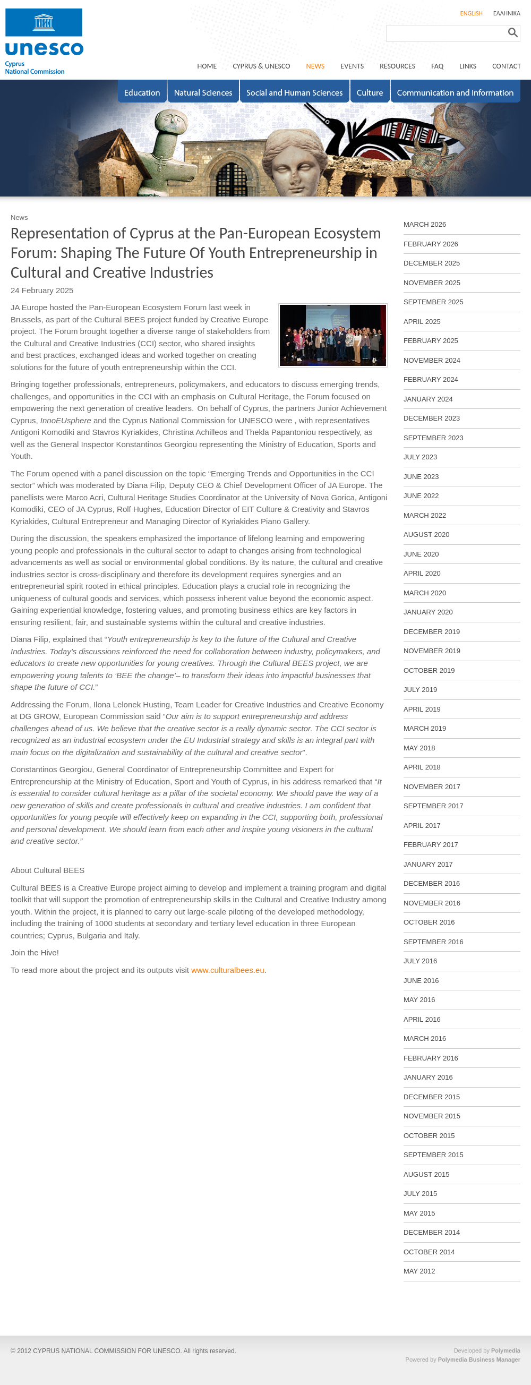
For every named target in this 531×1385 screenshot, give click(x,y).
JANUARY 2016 (428, 1077)
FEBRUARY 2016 (431, 1058)
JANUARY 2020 (428, 612)
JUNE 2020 (421, 554)
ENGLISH (471, 13)
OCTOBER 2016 (429, 922)
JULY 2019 (420, 690)
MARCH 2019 (425, 728)
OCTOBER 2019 (429, 670)
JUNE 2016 (421, 981)
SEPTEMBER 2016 (434, 942)
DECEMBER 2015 (432, 1097)
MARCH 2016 (425, 1038)
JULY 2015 (420, 1194)
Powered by (463, 1359)
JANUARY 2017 (428, 864)
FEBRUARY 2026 (431, 244)
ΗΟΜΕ (207, 66)
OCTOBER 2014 (429, 1252)
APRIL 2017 (422, 826)
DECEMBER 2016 (432, 883)
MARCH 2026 (425, 224)
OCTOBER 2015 (429, 1136)
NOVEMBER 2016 (432, 903)
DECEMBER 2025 (432, 263)
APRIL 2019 (422, 709)
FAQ (437, 66)
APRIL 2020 (422, 573)
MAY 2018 (419, 748)
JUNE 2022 (421, 496)
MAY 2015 (419, 1213)
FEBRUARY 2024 (431, 379)
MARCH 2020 (425, 593)
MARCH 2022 (425, 515)
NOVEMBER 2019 (432, 651)
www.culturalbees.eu (227, 969)
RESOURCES (397, 66)
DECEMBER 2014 (432, 1232)
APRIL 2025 (422, 322)
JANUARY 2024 (428, 399)
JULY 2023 (420, 457)
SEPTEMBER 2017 (434, 806)
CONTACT (506, 66)
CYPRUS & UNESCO (261, 66)
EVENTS (352, 66)
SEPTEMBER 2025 (434, 302)
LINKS (467, 66)
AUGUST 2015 (426, 1174)
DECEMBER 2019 (432, 632)
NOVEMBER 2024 (432, 360)
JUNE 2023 (421, 477)
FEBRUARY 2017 (431, 845)
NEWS (315, 66)
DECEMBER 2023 (432, 418)
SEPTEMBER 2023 (434, 438)
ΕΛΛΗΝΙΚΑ (506, 13)
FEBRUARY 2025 (431, 341)
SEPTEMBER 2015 (434, 1155)
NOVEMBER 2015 (432, 1116)
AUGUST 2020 (426, 534)
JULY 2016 (420, 961)
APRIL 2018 (422, 767)
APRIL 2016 (422, 1019)
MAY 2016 (419, 1000)
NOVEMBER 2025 (432, 283)
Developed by (487, 1350)
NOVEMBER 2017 (432, 787)
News (19, 217)
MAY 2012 (419, 1271)
